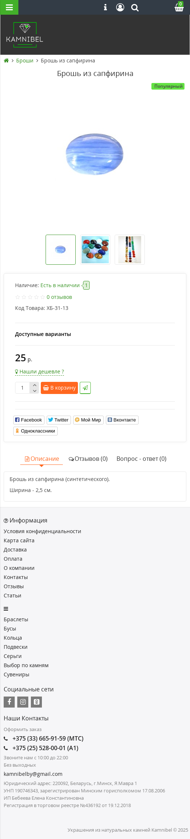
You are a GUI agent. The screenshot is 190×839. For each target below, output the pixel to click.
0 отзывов (59, 296)
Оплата (13, 558)
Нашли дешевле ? (39, 371)
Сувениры (16, 674)
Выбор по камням (26, 665)
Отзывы (14, 586)
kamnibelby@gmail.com (33, 773)
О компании (19, 567)
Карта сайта (19, 540)
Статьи (12, 595)
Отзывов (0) (88, 459)
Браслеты (16, 619)
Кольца (13, 637)
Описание (41, 459)
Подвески (16, 646)
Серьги (13, 655)
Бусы (10, 628)
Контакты (16, 577)
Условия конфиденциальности (42, 531)
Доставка (15, 549)
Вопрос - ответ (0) (141, 459)
